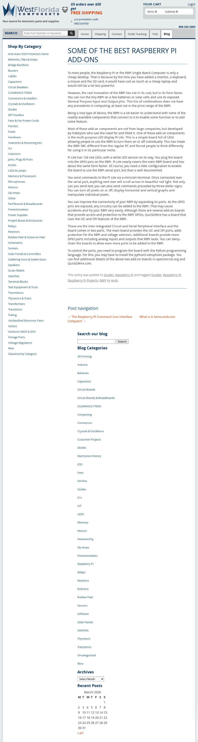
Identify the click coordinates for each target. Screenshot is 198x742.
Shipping (100, 34)
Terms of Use (85, 693)
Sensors (82, 545)
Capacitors (15, 82)
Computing (84, 398)
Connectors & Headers (22, 98)
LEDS (80, 475)
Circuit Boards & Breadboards (96, 385)
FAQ (155, 34)
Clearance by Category (22, 354)
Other (12, 198)
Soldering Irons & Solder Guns (27, 259)
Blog (167, 34)
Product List (56, 693)
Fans (80, 443)
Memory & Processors (22, 176)
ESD (79, 436)
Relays (12, 226)
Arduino (82, 359)
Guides (109, 274)
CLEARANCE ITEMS (20, 93)
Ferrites (13, 126)
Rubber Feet (85, 539)
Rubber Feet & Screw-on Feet (26, 237)
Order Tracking (137, 34)
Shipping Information (19, 708)
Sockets (13, 248)
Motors (13, 187)
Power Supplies (18, 215)
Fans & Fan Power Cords (23, 120)
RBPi (103, 278)
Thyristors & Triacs (19, 298)
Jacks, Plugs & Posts (20, 159)
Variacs (12, 326)
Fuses (11, 132)
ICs (10, 148)
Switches (13, 276)
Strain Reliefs (16, 270)
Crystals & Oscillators (21, 104)
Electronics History (89, 430)
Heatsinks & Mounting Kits (25, 143)
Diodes (12, 109)
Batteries (83, 366)
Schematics (15, 243)
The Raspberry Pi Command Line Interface (100, 314)
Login (191, 4)
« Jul (80, 658)
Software (83, 552)
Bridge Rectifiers (18, 65)
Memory (82, 481)
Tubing (12, 315)
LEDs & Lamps (17, 170)
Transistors (15, 309)
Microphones (16, 182)
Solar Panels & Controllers (24, 254)
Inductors (14, 154)
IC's (79, 462)
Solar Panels (85, 558)
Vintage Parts (16, 337)
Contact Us (13, 698)
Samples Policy (86, 684)
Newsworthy (85, 494)
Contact (117, 34)
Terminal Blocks (18, 282)
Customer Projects (89, 417)
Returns (11, 703)
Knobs (12, 165)
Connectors (84, 404)
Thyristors (83, 571)
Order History (14, 713)
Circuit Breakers (18, 87)
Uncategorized (86, 584)
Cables (12, 76)
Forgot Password (16, 722)
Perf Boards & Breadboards (25, 204)
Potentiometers (18, 209)
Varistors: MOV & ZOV (22, 332)
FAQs (52, 698)
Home (85, 34)
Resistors (14, 232)
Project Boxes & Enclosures (25, 220)
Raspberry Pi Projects (83, 278)
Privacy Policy (85, 689)
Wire (11, 348)
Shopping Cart (58, 689)
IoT (79, 468)
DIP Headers (16, 115)
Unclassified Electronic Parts (26, 320)
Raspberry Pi (124, 274)
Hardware (14, 137)
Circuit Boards (86, 379)
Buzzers (13, 70)
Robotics (83, 532)
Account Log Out (16, 718)
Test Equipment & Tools (23, 287)
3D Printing (84, 353)
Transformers (16, 304)
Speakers (14, 265)
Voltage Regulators (20, 343)
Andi (114, 278)
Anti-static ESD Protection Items (28, 54)
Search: (11, 33)
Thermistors (16, 293)
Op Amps (14, 193)
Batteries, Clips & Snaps (23, 59)
